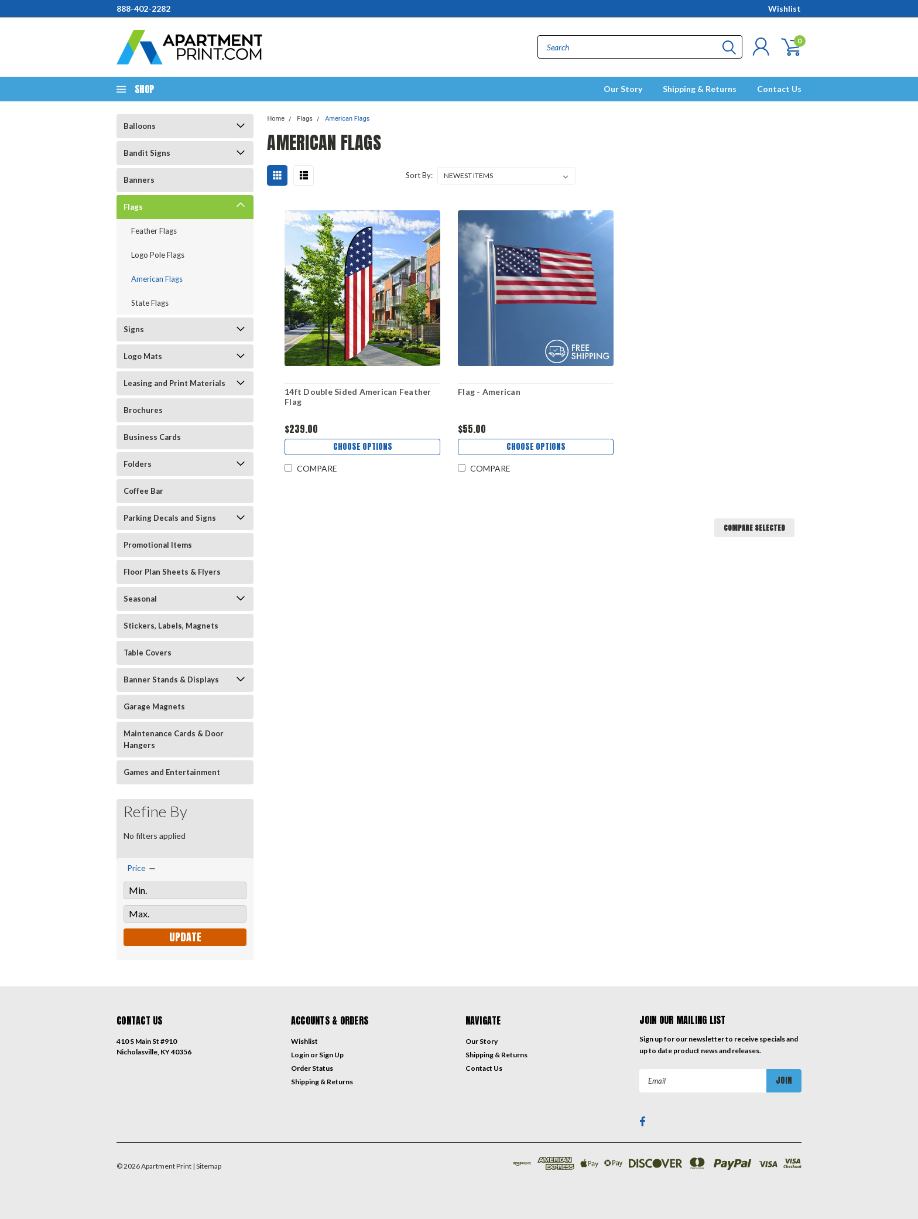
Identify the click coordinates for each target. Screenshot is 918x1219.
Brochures (143, 410)
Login (300, 1054)
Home (276, 118)
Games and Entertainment (172, 772)
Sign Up (331, 1054)
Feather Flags (154, 230)
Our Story (623, 89)
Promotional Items (158, 544)
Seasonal (140, 598)
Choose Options (362, 448)
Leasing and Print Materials (174, 383)
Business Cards (152, 437)
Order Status (312, 1068)
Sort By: (419, 175)
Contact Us (779, 89)
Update (185, 937)
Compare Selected (754, 528)
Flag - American (489, 392)
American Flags (157, 279)
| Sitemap (207, 1166)
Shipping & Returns (700, 89)
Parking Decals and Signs (170, 518)
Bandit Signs (147, 153)
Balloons (140, 126)
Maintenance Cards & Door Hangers (174, 739)
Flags (133, 206)
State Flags (150, 303)
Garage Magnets (154, 706)
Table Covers (148, 652)
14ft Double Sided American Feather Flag (357, 397)
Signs (134, 329)
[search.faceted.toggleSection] (142, 868)
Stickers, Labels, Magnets (171, 625)
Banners (139, 180)
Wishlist (784, 8)
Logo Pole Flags (157, 254)
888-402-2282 (143, 8)
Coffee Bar (143, 491)
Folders (138, 464)
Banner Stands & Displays (171, 679)
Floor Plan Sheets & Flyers (172, 571)
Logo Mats (143, 356)
